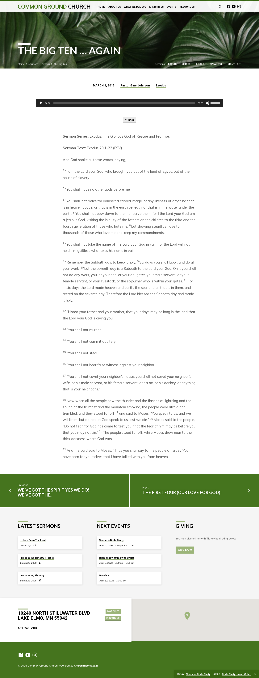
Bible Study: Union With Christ (116, 557)
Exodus (46, 63)
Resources (186, 6)
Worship (104, 575)
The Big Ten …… (62, 63)
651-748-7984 (27, 628)
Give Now (185, 550)
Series (188, 64)
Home (101, 6)
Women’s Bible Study (111, 540)
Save (129, 121)
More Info (111, 610)
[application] (129, 103)
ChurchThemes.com (86, 665)
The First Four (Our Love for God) (181, 493)
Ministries (156, 6)
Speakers (217, 64)
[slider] (124, 103)
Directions (111, 618)
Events (171, 6)
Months (234, 64)
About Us (114, 6)
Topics (174, 64)
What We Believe (135, 6)
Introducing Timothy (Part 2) (37, 557)
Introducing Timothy (32, 575)
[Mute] (207, 103)
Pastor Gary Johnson (135, 85)
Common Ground (54, 6)
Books (201, 64)
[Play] (41, 103)
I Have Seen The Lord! (33, 540)
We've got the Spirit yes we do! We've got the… (53, 494)
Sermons (33, 63)
